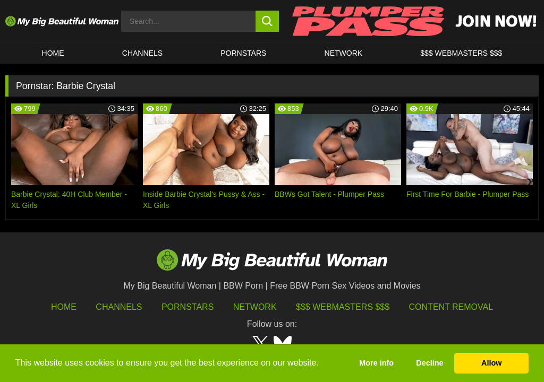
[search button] (267, 21)
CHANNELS (142, 53)
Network (344, 53)
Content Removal (451, 306)
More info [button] (376, 363)
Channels (119, 306)
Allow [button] (491, 363)
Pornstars (243, 53)
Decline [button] (429, 363)
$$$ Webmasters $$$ (342, 306)
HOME (53, 53)
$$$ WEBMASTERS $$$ (461, 53)
